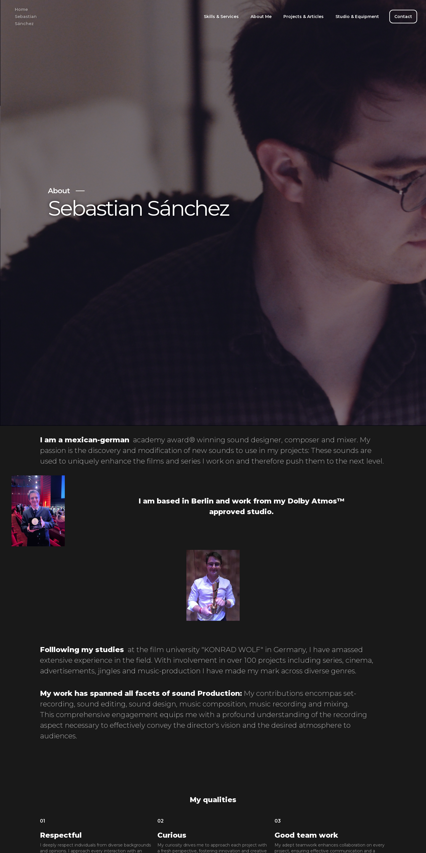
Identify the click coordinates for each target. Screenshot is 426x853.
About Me (261, 16)
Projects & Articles (303, 16)
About (59, 190)
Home (26, 16)
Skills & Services (221, 16)
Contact (403, 16)
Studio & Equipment (357, 16)
